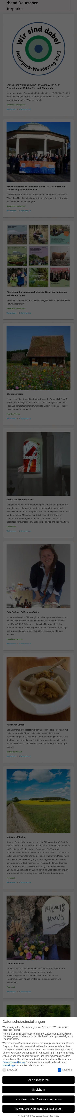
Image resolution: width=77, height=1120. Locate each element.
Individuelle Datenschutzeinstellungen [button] (38, 1108)
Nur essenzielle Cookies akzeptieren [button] (38, 1098)
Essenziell (9, 1069)
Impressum (54, 1115)
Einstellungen (9, 1064)
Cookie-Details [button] (24, 1115)
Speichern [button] (38, 1088)
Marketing (65, 1069)
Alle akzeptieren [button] (38, 1079)
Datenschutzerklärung (13, 1061)
